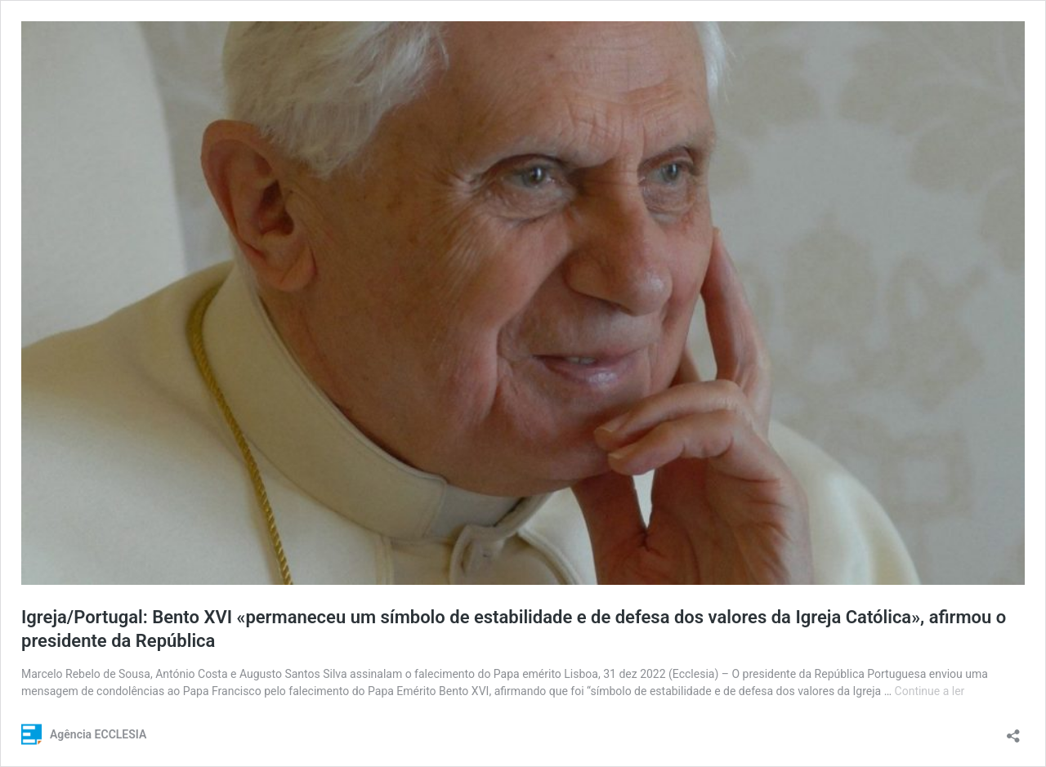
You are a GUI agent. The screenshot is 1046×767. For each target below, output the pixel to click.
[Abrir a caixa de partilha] (1013, 730)
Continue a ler (930, 691)
